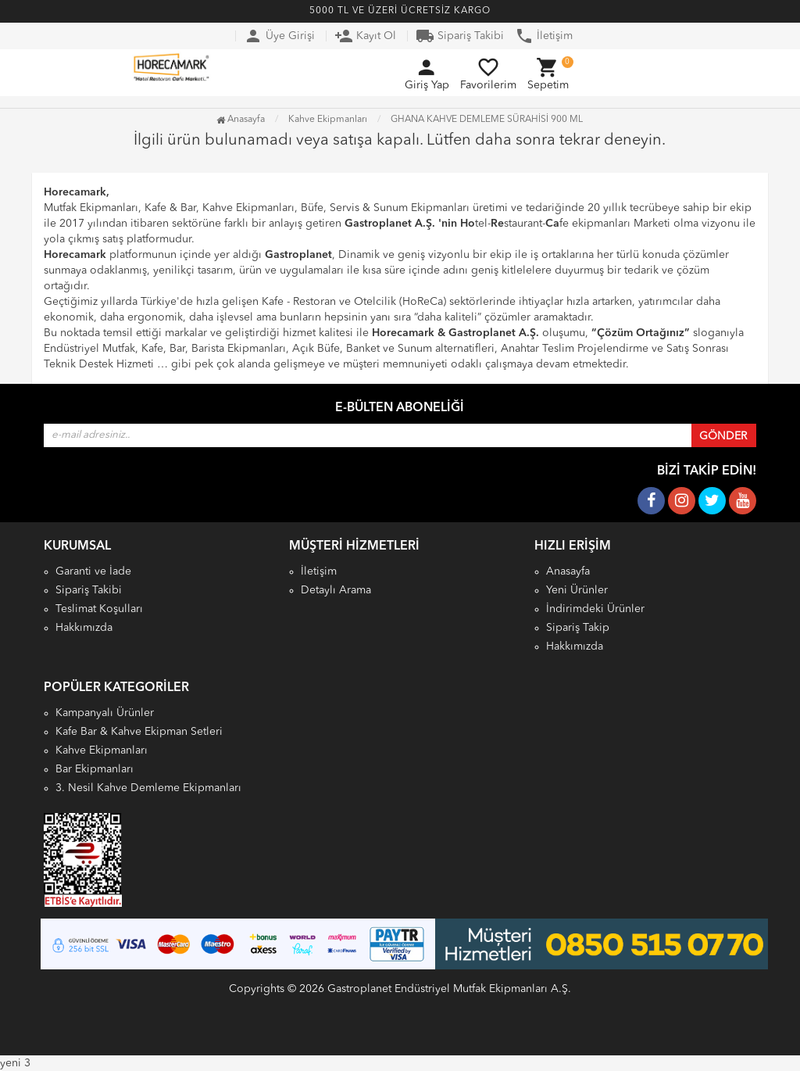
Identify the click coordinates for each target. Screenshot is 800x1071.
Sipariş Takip (577, 627)
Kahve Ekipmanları (101, 750)
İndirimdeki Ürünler (595, 609)
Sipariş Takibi (460, 35)
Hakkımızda (83, 627)
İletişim (544, 35)
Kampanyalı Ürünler (104, 712)
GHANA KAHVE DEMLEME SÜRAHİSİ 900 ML (487, 119)
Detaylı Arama (336, 590)
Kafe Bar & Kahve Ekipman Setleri (139, 731)
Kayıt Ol (365, 35)
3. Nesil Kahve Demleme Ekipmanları (148, 788)
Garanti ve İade (93, 571)
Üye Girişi (279, 35)
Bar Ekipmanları (94, 769)
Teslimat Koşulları (99, 609)
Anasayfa (240, 119)
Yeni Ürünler (577, 590)
